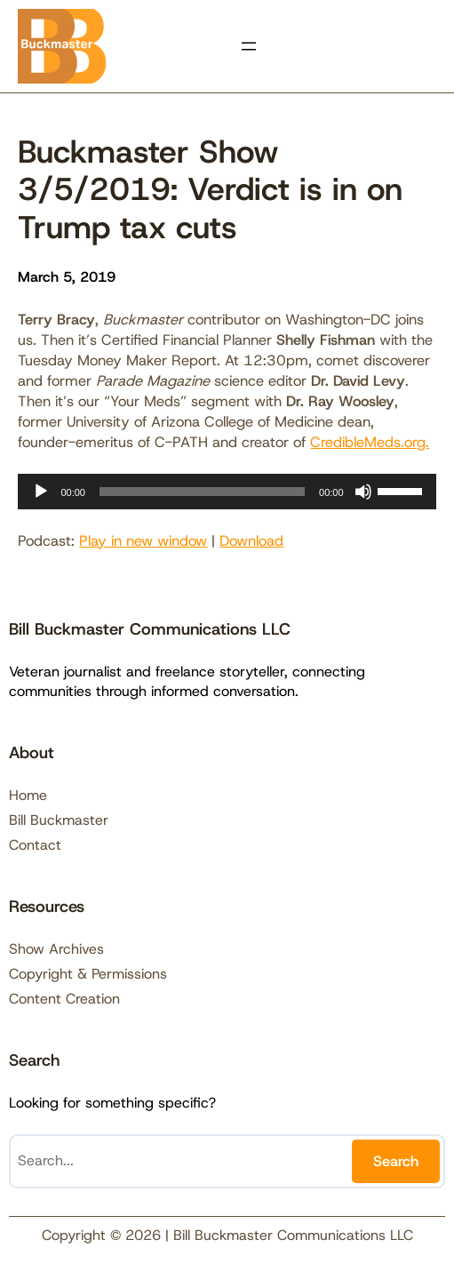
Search (395, 1161)
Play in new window (143, 540)
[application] (226, 491)
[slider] (202, 491)
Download (251, 540)
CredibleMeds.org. (369, 442)
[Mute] (363, 491)
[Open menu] (248, 46)
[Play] (41, 491)
